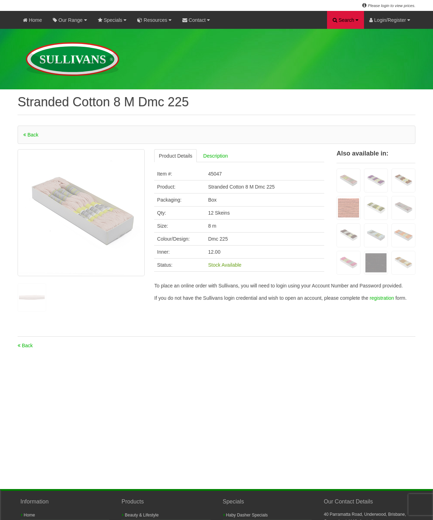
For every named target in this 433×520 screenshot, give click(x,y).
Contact (196, 20)
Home (32, 20)
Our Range (70, 20)
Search (345, 20)
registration (382, 298)
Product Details (175, 156)
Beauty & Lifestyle (140, 515)
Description (215, 156)
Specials (112, 20)
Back (30, 135)
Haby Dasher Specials (246, 515)
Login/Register (389, 20)
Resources (154, 20)
